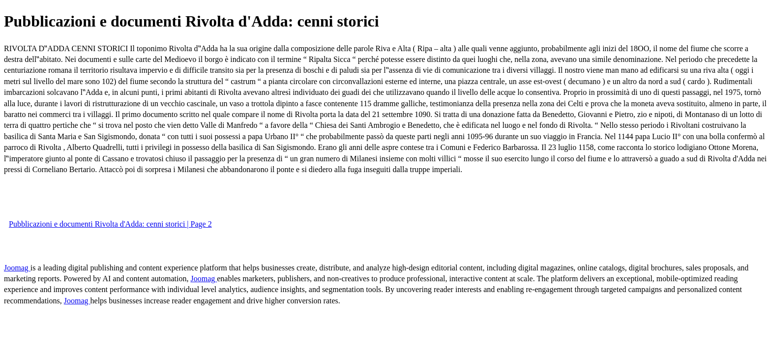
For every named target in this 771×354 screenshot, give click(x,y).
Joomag (17, 268)
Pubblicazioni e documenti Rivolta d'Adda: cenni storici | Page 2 (110, 224)
